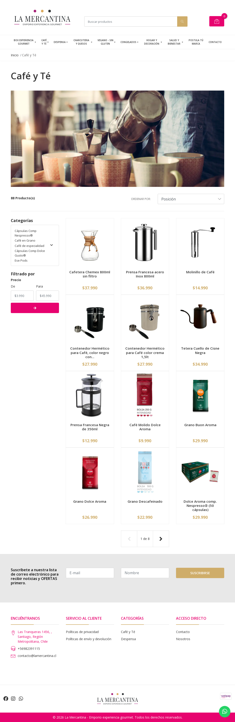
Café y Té (44, 42)
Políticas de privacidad (82, 632)
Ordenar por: (141, 199)
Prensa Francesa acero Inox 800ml (145, 274)
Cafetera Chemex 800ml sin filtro (89, 274)
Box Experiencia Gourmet (24, 42)
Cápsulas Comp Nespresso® (25, 233)
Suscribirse (200, 573)
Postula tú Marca (196, 42)
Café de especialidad (34, 246)
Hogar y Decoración (151, 42)
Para (39, 286)
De (13, 286)
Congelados (128, 42)
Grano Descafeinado (145, 501)
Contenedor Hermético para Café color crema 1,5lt (145, 352)
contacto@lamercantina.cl (37, 656)
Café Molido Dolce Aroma (145, 426)
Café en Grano (25, 240)
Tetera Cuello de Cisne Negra (200, 350)
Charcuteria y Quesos (81, 42)
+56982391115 (29, 648)
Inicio (15, 55)
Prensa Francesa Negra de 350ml (89, 426)
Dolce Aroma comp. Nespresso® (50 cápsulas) (200, 505)
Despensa (60, 42)
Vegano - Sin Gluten (105, 42)
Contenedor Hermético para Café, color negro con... (89, 352)
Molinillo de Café (200, 272)
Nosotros (183, 639)
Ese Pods (21, 260)
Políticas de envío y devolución (88, 639)
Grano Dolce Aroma (89, 501)
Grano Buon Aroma (200, 424)
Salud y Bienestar (174, 42)
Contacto (215, 42)
